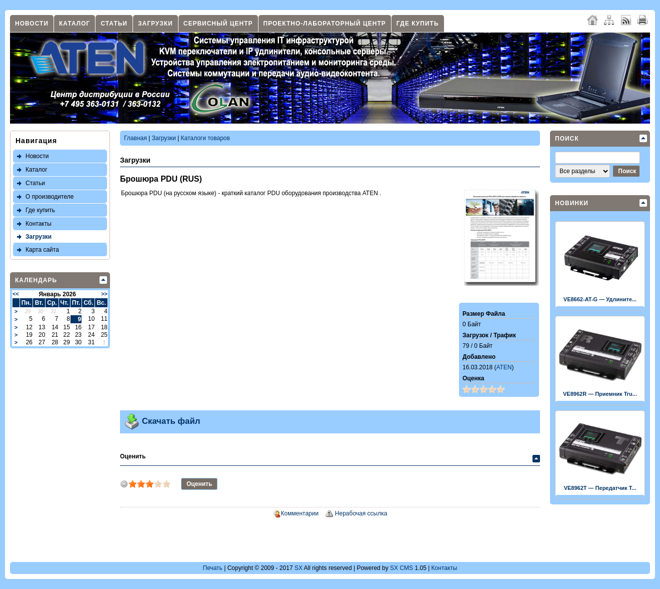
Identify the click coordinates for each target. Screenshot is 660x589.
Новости (31, 23)
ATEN (504, 367)
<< (15, 294)
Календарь (36, 280)
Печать (212, 567)
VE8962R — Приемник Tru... (600, 394)
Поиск (567, 138)
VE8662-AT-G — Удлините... (600, 299)
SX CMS (401, 567)
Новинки (571, 203)
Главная (135, 138)
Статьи (114, 23)
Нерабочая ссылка (361, 513)
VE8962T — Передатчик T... (600, 488)
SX (298, 567)
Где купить (417, 23)
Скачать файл (162, 421)
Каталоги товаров (205, 138)
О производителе (50, 196)
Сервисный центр (218, 23)
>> (104, 294)
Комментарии (300, 513)
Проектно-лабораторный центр (325, 23)
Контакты (39, 223)
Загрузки (155, 23)
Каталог (74, 23)
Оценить (133, 456)
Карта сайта (42, 249)
